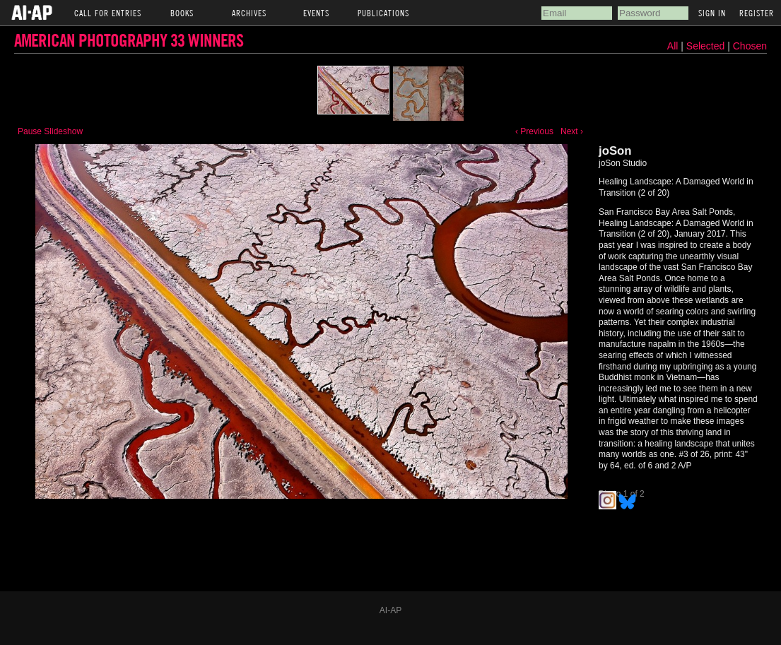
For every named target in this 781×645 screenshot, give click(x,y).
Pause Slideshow (50, 131)
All (673, 46)
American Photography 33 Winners (128, 40)
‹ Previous (534, 131)
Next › (571, 131)
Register (756, 12)
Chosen (750, 46)
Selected (706, 46)
